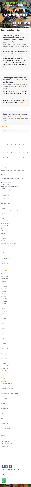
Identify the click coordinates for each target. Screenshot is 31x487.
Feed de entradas (5, 258)
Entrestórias (4, 216)
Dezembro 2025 (5, 274)
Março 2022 (4, 338)
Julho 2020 (3, 371)
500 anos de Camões (15, 46)
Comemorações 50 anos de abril (9, 211)
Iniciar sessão (4, 256)
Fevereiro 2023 (4, 316)
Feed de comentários (6, 261)
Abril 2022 (3, 336)
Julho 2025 (3, 281)
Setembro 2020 (5, 368)
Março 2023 (4, 313)
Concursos (3, 213)
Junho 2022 (4, 331)
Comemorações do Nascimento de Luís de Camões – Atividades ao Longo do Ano (14, 38)
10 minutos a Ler (5, 198)
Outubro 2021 (4, 348)
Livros (2, 228)
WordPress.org (4, 263)
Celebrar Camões (24, 46)
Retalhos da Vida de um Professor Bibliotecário (13, 170)
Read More (24, 66)
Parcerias (3, 238)
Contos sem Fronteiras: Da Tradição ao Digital (12, 178)
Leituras (4, 48)
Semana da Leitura (5, 246)
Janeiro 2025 (4, 286)
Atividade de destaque (6, 201)
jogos (2, 218)
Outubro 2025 (4, 276)
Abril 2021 (3, 356)
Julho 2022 (3, 328)
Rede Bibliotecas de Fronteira (8, 243)
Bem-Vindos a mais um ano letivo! (9, 186)
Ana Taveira (15, 44)
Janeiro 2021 (4, 361)
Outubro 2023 (4, 308)
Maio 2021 (3, 353)
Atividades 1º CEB (5, 203)
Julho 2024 (3, 291)
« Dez (2, 160)
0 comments (23, 44)
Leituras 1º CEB (4, 221)
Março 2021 (4, 358)
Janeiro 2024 (4, 301)
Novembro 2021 (5, 346)
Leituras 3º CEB (5, 226)
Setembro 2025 (5, 278)
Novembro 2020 (5, 366)
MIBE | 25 (3, 174)
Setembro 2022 (5, 326)
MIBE (2, 231)
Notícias (3, 233)
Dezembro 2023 (5, 303)
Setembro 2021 (5, 351)
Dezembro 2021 (5, 343)
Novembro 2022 (5, 321)
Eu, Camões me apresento (15, 114)
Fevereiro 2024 (5, 298)
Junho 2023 (4, 311)
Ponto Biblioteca (5, 241)
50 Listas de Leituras (6, 182)
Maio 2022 (3, 333)
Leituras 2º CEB (5, 223)
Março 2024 (4, 296)
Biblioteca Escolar (15, 2)
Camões (6, 46)
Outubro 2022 (4, 323)
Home (15, 18)
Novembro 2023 (5, 306)
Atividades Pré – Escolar (7, 206)
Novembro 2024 (5, 288)
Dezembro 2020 (5, 363)
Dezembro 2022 (5, 318)
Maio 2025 (3, 283)
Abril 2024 (3, 293)
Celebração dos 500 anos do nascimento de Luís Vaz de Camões (15, 80)
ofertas (3, 236)
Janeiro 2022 (4, 341)
